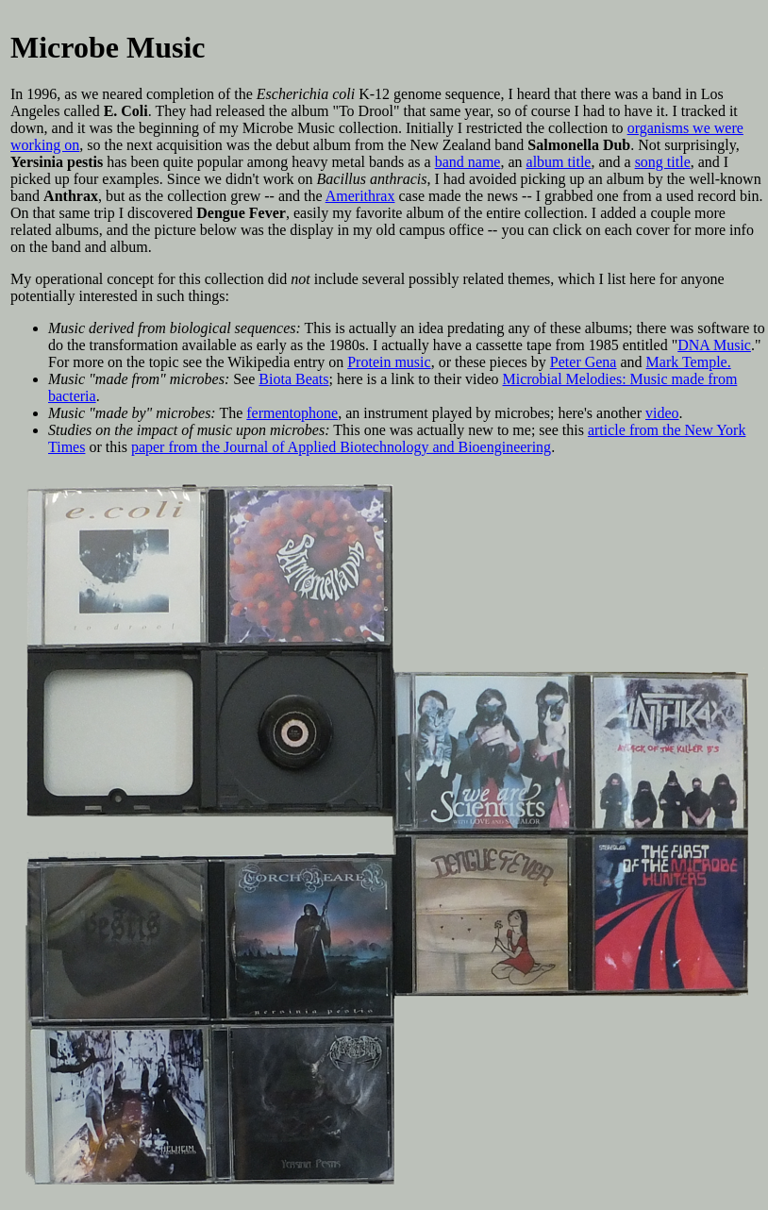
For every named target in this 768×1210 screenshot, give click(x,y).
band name (468, 162)
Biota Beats (293, 379)
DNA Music (714, 345)
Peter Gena (583, 362)
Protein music (388, 362)
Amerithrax (360, 196)
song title (663, 162)
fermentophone (292, 413)
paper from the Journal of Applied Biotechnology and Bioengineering (341, 447)
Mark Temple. (688, 362)
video (662, 413)
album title (559, 162)
